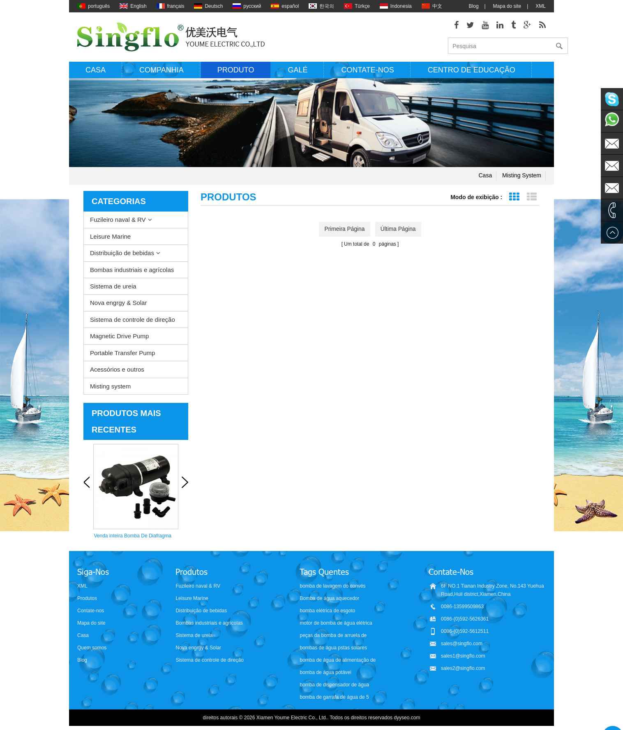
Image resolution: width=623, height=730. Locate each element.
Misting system (521, 177)
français (171, 6)
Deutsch (208, 6)
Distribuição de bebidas (122, 254)
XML (540, 6)
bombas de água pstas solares (333, 648)
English (133, 6)
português (93, 6)
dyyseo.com (407, 718)
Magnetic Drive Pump (119, 337)
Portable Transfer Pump (122, 354)
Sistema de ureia (113, 287)
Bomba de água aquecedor (329, 598)
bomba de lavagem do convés (332, 586)
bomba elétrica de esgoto (327, 611)
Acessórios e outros (117, 370)
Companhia (161, 71)
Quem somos (91, 648)
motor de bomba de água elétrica (336, 623)
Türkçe (357, 6)
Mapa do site (507, 6)
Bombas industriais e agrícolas (132, 270)
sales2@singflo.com (463, 668)
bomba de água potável (325, 672)
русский (247, 6)
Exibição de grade (514, 198)
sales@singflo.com (461, 643)
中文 (432, 6)
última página (399, 230)
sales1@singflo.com (463, 656)
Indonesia (396, 6)
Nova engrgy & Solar (118, 304)
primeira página (344, 230)
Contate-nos (367, 71)
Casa (95, 71)
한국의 (321, 6)
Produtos (87, 598)
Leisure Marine (110, 237)
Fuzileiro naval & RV (118, 221)
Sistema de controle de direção (132, 320)
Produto (235, 71)
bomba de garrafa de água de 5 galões (334, 697)
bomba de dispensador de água (334, 685)
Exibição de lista (531, 198)
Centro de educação (471, 71)
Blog (474, 6)
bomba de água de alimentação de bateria (338, 660)
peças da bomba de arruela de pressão (333, 635)
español (285, 6)
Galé (297, 71)
